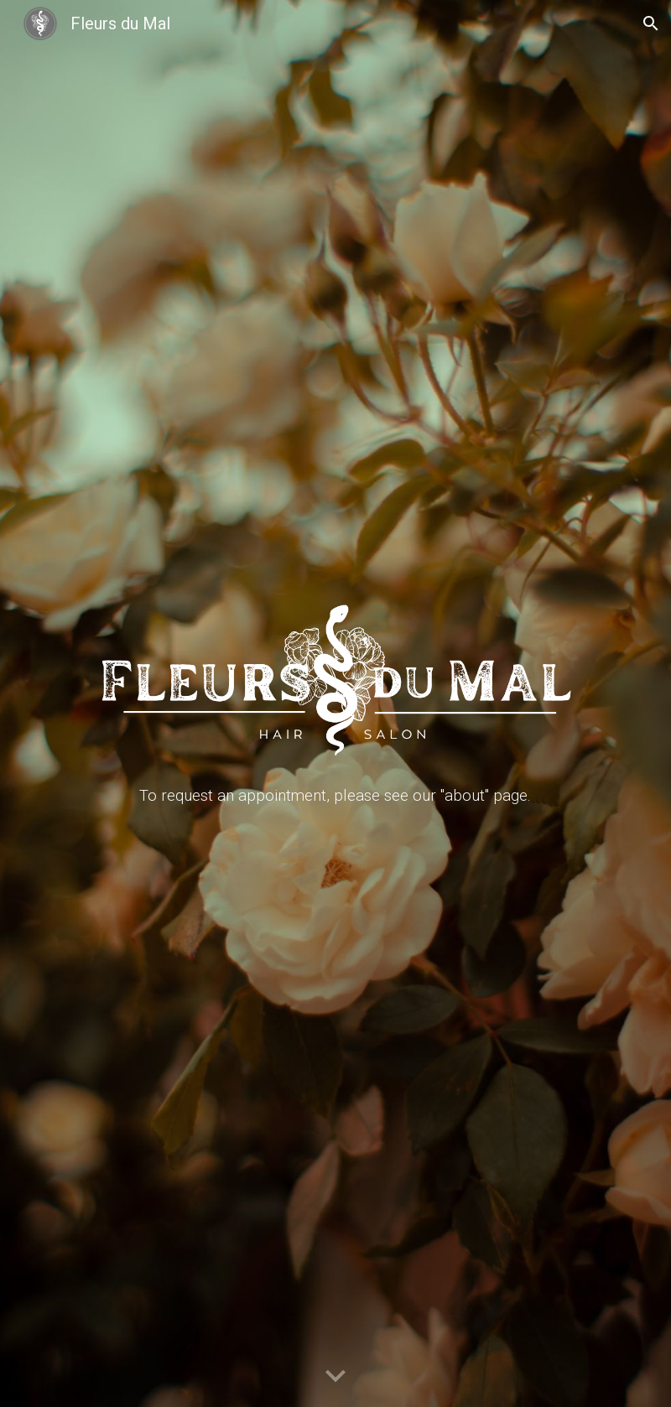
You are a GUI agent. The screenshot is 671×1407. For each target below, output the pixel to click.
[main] (335, 795)
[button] (651, 23)
